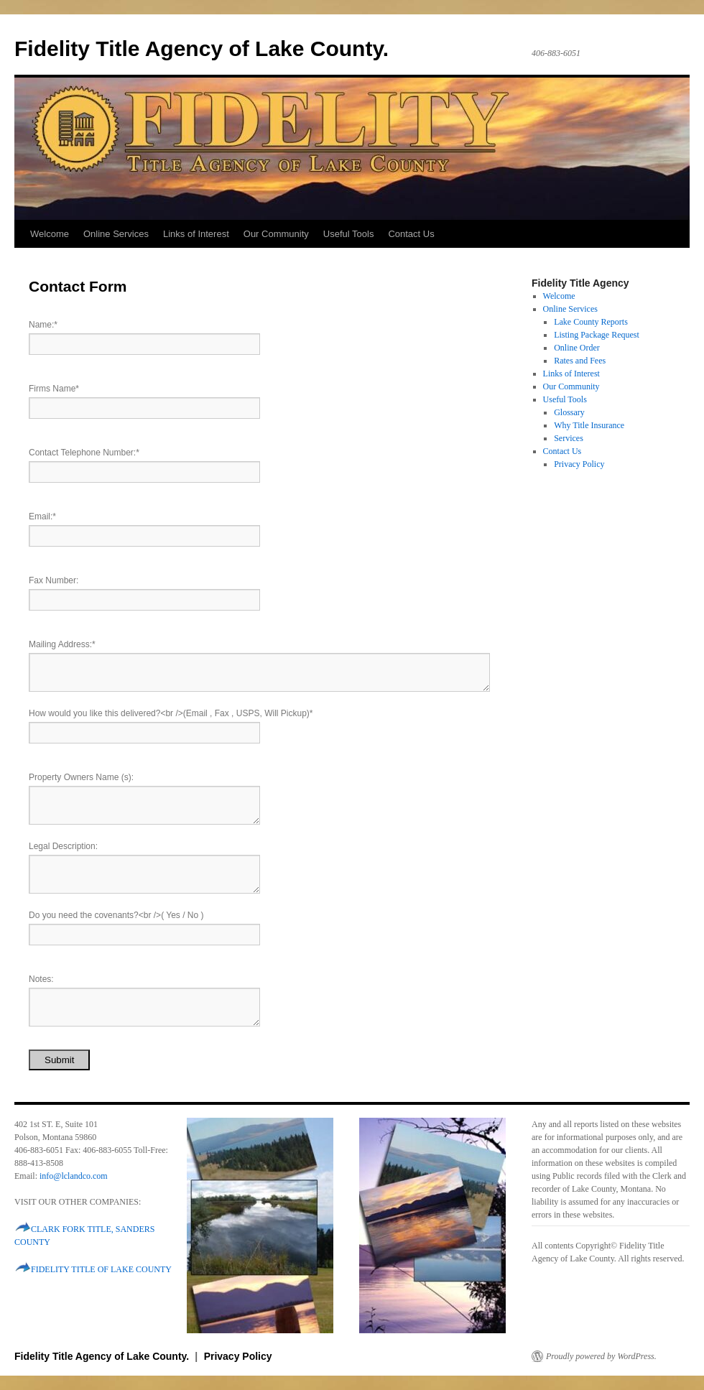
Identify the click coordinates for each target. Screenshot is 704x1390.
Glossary (569, 412)
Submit (59, 1060)
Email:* (42, 516)
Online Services (116, 233)
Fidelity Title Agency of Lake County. (201, 48)
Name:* (43, 325)
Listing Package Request (596, 335)
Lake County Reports (591, 322)
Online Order (577, 348)
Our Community (276, 233)
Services (568, 438)
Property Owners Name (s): (81, 777)
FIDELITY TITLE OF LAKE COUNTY (101, 1269)
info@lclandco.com (74, 1176)
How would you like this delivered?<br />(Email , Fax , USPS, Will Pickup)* (170, 713)
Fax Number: (53, 580)
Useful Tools (348, 233)
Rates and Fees (580, 361)
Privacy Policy (579, 464)
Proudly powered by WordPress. (601, 1356)
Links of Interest (196, 233)
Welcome (49, 233)
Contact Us (411, 233)
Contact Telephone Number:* (84, 453)
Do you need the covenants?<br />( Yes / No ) (116, 915)
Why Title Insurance (589, 425)
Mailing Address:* (62, 644)
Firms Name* (54, 389)
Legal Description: (63, 846)
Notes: (41, 979)
